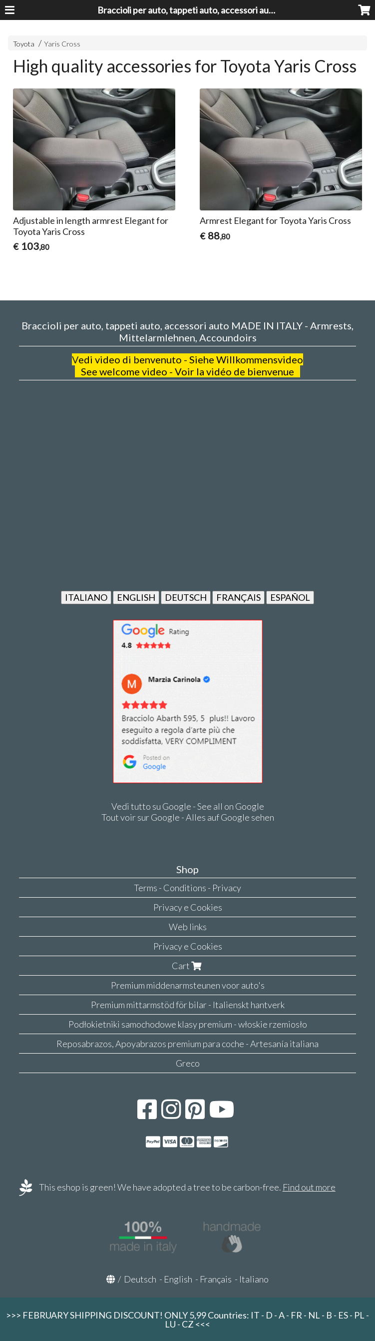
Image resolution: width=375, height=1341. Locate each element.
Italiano (254, 1279)
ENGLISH (136, 597)
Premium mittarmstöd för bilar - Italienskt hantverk (188, 1004)
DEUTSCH (186, 597)
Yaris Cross (62, 43)
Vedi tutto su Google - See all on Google (187, 806)
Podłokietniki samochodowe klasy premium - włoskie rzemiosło (187, 1024)
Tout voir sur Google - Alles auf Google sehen (187, 817)
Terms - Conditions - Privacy (187, 887)
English (178, 1279)
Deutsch (140, 1279)
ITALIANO (86, 597)
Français (216, 1279)
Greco (188, 1063)
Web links (188, 926)
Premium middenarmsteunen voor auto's (188, 985)
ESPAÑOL (290, 597)
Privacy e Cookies (187, 907)
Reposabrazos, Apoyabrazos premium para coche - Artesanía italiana (187, 1043)
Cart (188, 965)
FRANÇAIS (238, 597)
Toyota (23, 43)
